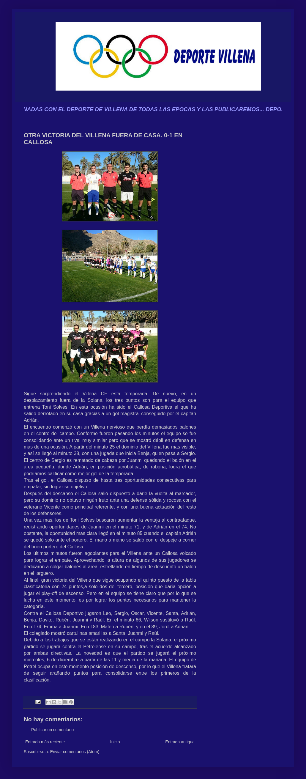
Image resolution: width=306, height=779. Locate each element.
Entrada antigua (180, 741)
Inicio (115, 741)
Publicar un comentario (52, 729)
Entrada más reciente (45, 741)
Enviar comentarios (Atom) (75, 751)
